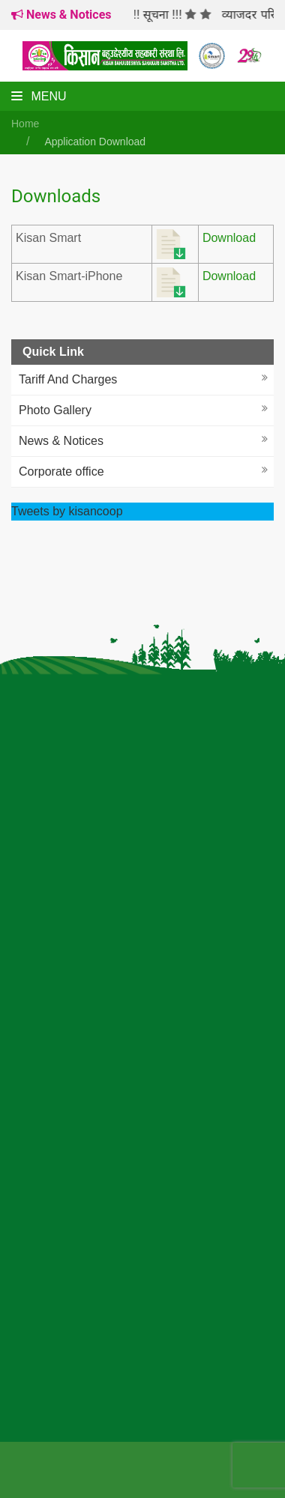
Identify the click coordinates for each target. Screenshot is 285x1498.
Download (229, 237)
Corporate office (61, 471)
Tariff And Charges (68, 379)
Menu (39, 96)
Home (25, 124)
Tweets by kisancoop (67, 511)
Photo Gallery (55, 410)
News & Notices (61, 440)
